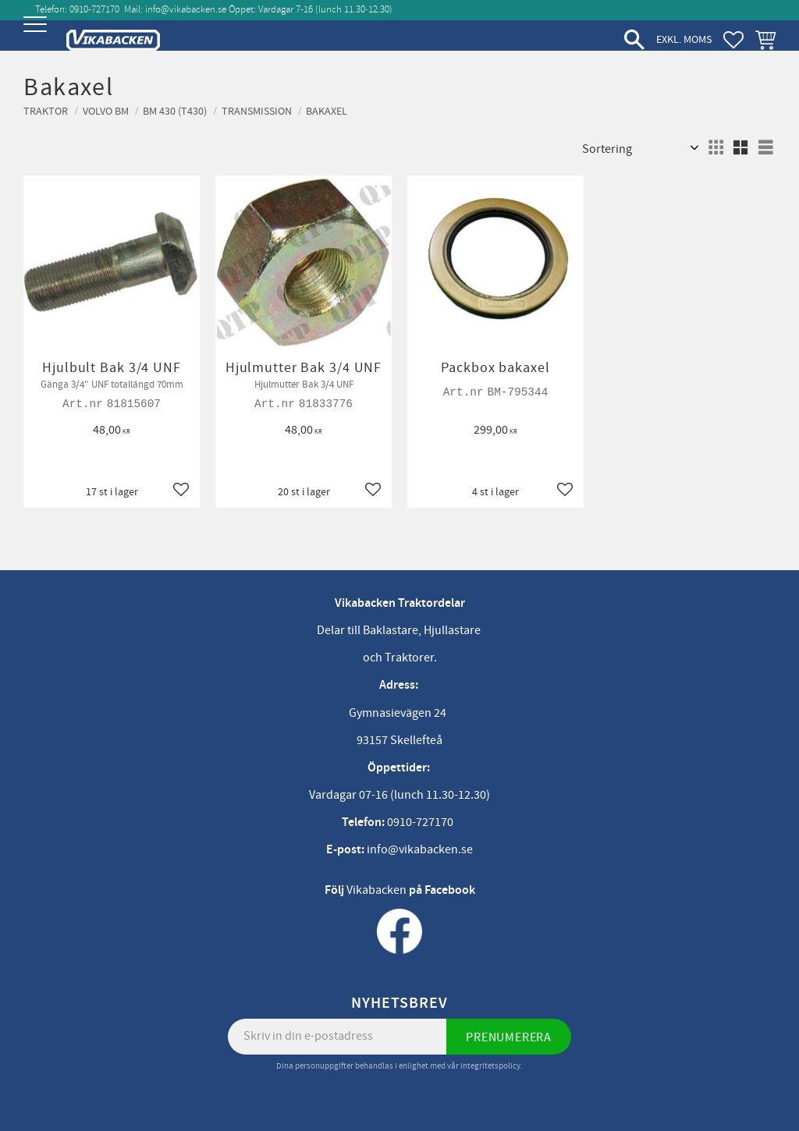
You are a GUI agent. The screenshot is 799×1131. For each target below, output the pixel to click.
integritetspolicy (490, 1066)
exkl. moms (684, 39)
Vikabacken (376, 890)
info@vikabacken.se (185, 9)
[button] (37, 37)
